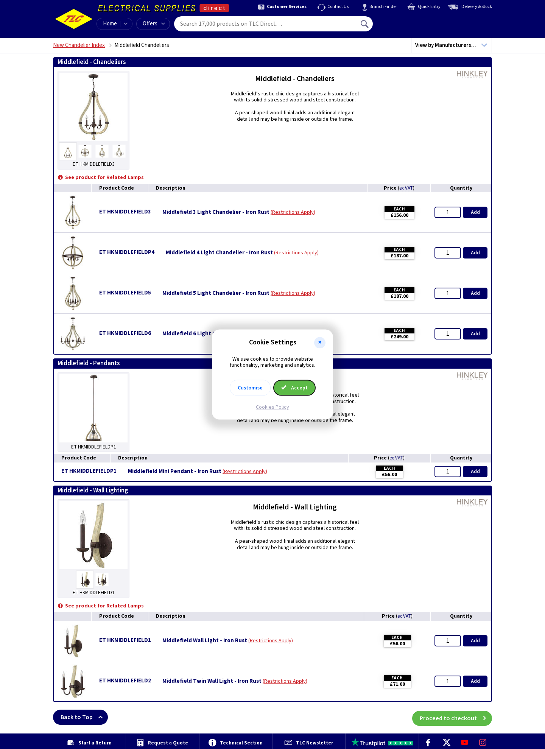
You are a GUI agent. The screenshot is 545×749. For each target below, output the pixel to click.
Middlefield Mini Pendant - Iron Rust (174, 471)
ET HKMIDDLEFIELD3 (125, 212)
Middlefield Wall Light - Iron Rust (204, 640)
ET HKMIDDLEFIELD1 (125, 640)
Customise (250, 388)
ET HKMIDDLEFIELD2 (125, 681)
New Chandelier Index (79, 45)
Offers (154, 24)
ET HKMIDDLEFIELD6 (125, 333)
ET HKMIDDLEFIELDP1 (89, 471)
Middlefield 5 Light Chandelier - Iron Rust (215, 293)
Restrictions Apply (293, 212)
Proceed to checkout (456, 717)
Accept (294, 388)
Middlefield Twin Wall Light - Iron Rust (212, 681)
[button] (319, 342)
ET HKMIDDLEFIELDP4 (126, 252)
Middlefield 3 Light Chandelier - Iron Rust (215, 212)
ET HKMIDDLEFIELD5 (125, 293)
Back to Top (84, 717)
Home (110, 24)
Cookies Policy (272, 407)
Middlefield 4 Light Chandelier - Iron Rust (219, 252)
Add (475, 212)
